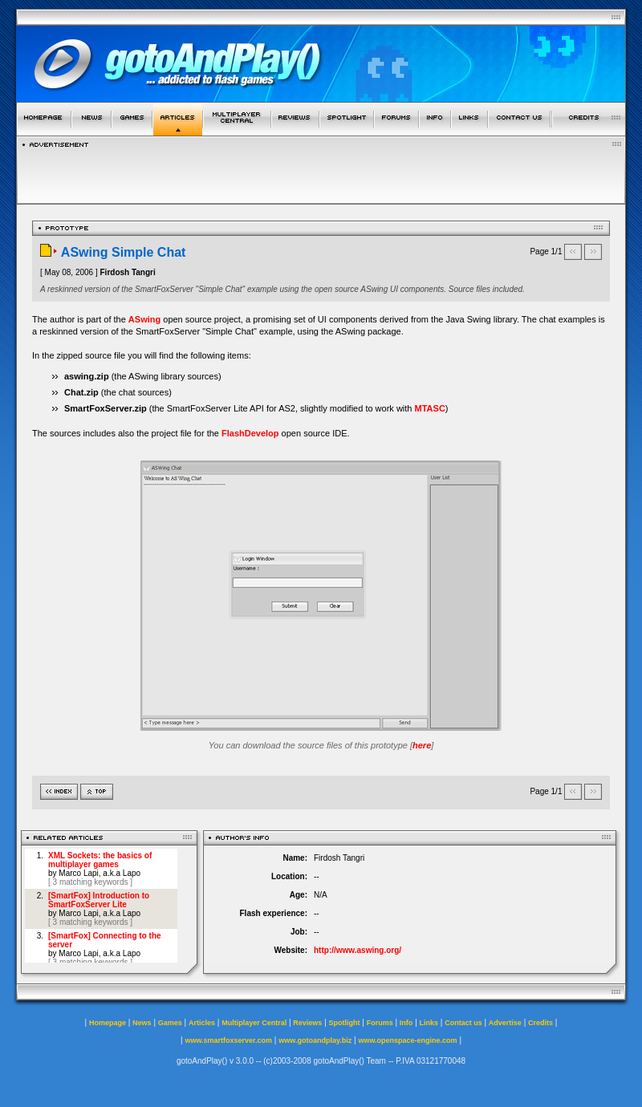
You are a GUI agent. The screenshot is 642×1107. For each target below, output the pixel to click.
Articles (202, 1023)
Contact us (463, 1023)
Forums (380, 1023)
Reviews (307, 1023)
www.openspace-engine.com (407, 1040)
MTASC (430, 408)
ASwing (144, 319)
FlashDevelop (250, 433)
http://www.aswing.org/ (357, 950)
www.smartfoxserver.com (228, 1040)
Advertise (505, 1023)
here (421, 745)
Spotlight (344, 1023)
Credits (540, 1023)
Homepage (107, 1023)
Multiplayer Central (253, 1023)
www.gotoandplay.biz (314, 1040)
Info (406, 1023)
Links (429, 1023)
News (142, 1023)
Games (170, 1023)
